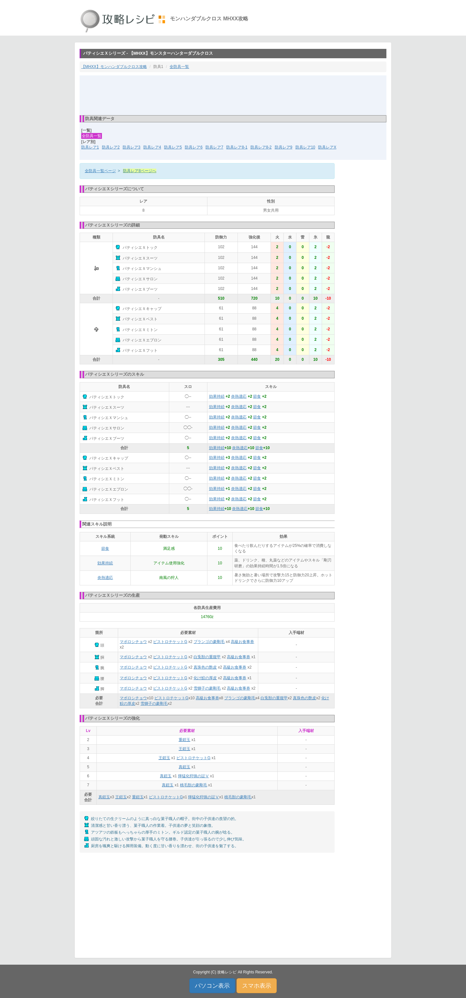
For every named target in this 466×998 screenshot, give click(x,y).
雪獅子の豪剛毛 (207, 688)
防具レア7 (214, 147)
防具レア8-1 (236, 147)
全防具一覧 (179, 66)
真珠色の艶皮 (205, 667)
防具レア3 (131, 147)
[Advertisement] (233, 94)
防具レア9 (284, 147)
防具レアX (327, 147)
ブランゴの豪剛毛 (209, 641)
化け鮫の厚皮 (205, 678)
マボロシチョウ (133, 641)
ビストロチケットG (170, 641)
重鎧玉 (184, 739)
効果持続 (217, 396)
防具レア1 (90, 147)
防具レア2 (111, 147)
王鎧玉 (184, 749)
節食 (257, 396)
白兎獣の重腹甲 (207, 657)
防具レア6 (194, 147)
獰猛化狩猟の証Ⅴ (193, 776)
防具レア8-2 (261, 147)
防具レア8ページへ (139, 171)
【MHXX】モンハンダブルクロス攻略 (114, 66)
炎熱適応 (239, 396)
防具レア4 (152, 147)
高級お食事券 (242, 641)
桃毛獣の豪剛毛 (193, 785)
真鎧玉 (184, 767)
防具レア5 (173, 147)
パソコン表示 (212, 985)
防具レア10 (305, 147)
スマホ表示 (256, 985)
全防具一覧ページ (100, 171)
